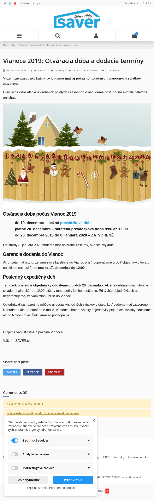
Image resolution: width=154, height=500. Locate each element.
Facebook (32, 372)
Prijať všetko (73, 480)
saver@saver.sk (131, 477)
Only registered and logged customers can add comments (43, 413)
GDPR (106, 457)
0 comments (112, 70)
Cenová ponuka (138, 457)
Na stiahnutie (131, 3)
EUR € (147, 3)
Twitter (11, 372)
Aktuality (60, 70)
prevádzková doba (76, 223)
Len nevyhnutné (28, 480)
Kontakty (119, 457)
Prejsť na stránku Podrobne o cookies (50, 488)
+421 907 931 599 (106, 477)
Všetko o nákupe (30, 3)
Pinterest (54, 372)
